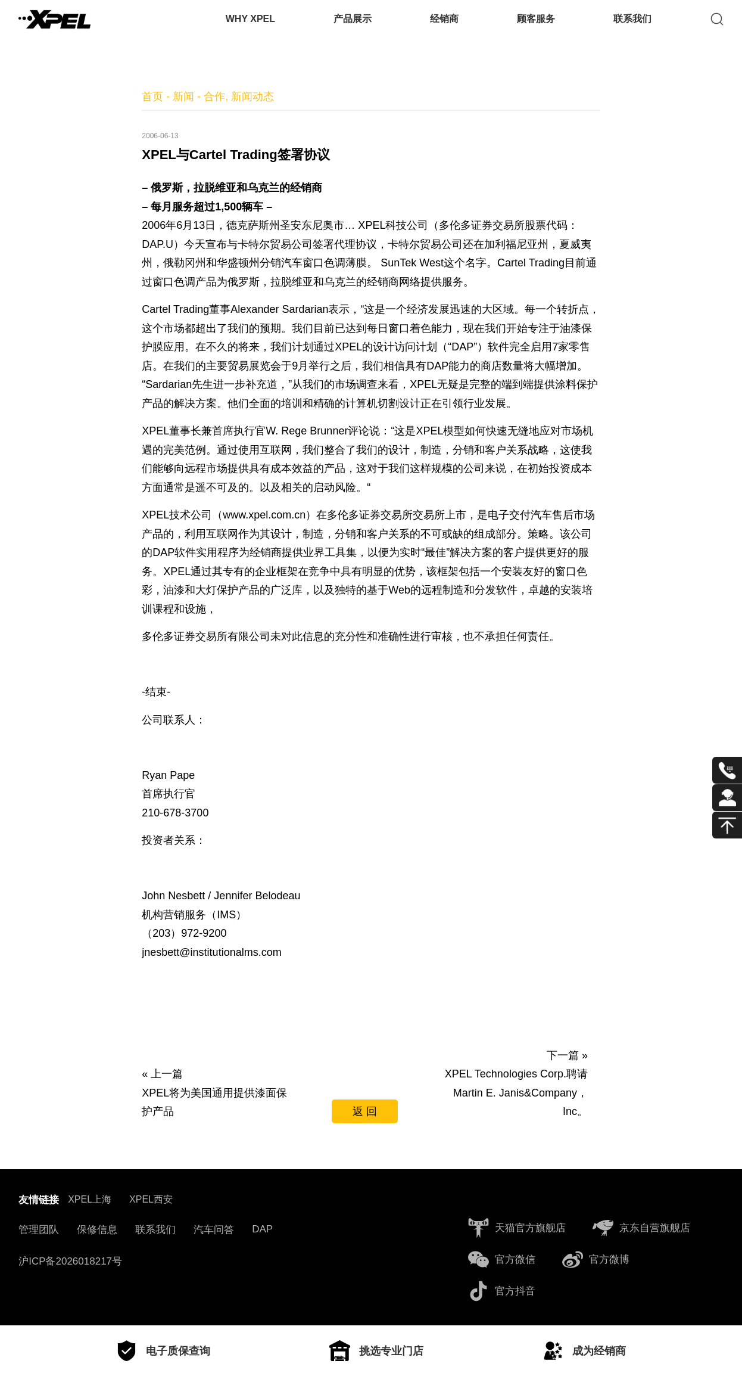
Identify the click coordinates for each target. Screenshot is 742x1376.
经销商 (444, 26)
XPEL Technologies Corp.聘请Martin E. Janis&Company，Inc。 (516, 1092)
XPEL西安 (151, 1199)
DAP (262, 1229)
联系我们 (632, 26)
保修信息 (97, 1229)
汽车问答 (214, 1229)
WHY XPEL (250, 26)
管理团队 (38, 1229)
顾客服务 (536, 26)
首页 (152, 96)
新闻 (183, 96)
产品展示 (352, 26)
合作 (214, 96)
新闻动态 (252, 96)
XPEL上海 (89, 1199)
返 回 (365, 1111)
